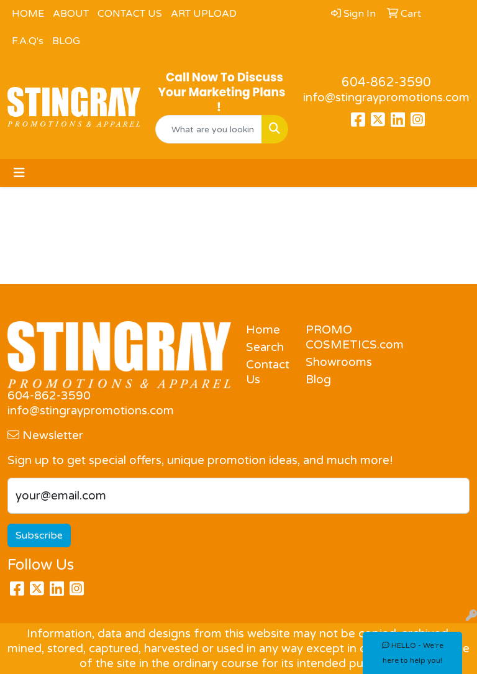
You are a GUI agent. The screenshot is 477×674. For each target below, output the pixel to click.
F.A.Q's (27, 41)
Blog (318, 379)
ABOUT (71, 13)
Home (263, 330)
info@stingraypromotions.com (386, 97)
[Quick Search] (208, 129)
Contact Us (267, 372)
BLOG (66, 41)
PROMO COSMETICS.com (328, 337)
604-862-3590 (386, 82)
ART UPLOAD (204, 13)
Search (265, 347)
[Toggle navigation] (19, 173)
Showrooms (328, 362)
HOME (28, 13)
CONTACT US (130, 13)
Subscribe (39, 535)
